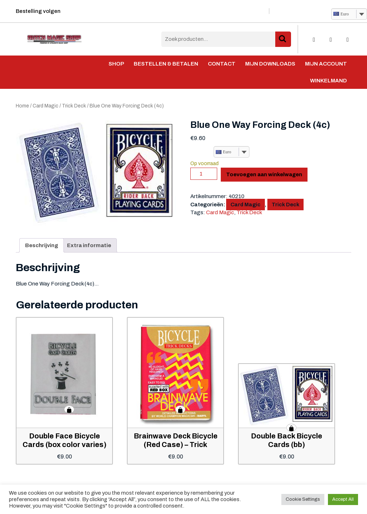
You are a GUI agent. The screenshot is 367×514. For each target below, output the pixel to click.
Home (22, 106)
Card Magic (45, 106)
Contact (221, 64)
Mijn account (326, 64)
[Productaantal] (203, 174)
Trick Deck (74, 106)
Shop (116, 64)
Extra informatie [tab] (89, 245)
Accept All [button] (343, 499)
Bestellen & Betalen (166, 64)
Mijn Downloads (270, 64)
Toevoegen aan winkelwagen (264, 174)
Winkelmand (328, 80)
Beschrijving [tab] (41, 245)
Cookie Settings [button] (303, 499)
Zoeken (283, 39)
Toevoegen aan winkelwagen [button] (69, 409)
